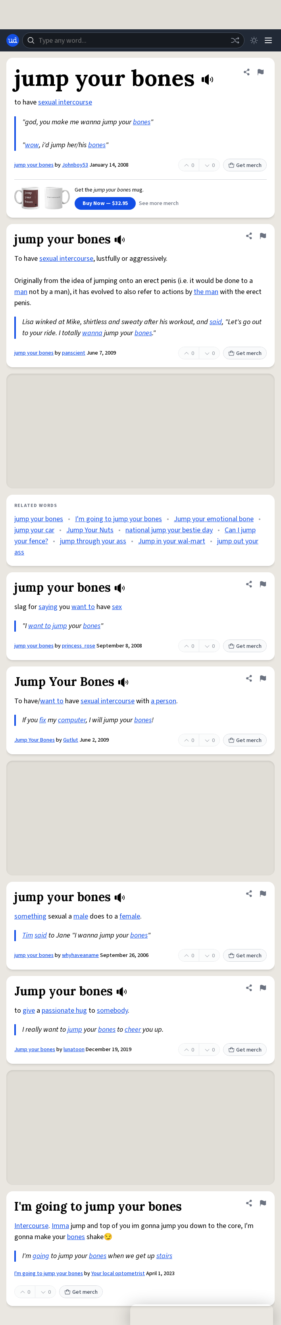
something (30, 916)
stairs (164, 1256)
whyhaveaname (80, 955)
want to (83, 607)
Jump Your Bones (34, 740)
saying (48, 607)
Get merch (245, 165)
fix (42, 720)
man (20, 292)
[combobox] (133, 40)
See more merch (159, 203)
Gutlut (70, 740)
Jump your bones (34, 1050)
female (129, 916)
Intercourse (31, 1226)
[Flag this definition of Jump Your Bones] (262, 678)
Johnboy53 (75, 165)
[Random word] (235, 40)
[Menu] (268, 40)
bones (141, 122)
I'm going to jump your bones (118, 519)
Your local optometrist (118, 1274)
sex (117, 607)
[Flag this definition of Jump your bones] (262, 987)
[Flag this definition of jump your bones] (260, 72)
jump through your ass (93, 541)
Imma (60, 1226)
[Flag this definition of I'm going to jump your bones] (262, 1203)
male (80, 916)
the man (206, 292)
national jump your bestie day (169, 530)
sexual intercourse (65, 102)
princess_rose (78, 646)
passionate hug (64, 1011)
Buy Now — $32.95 (105, 203)
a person (163, 701)
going (41, 1256)
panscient (73, 353)
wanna (92, 333)
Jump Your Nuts (90, 530)
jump (59, 626)
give (29, 1011)
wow (32, 145)
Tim (27, 935)
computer (72, 720)
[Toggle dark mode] (254, 40)
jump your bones (34, 165)
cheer (133, 1030)
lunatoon (74, 1050)
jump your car (34, 530)
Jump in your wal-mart (171, 541)
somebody (112, 1011)
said (216, 322)
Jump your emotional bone (214, 519)
